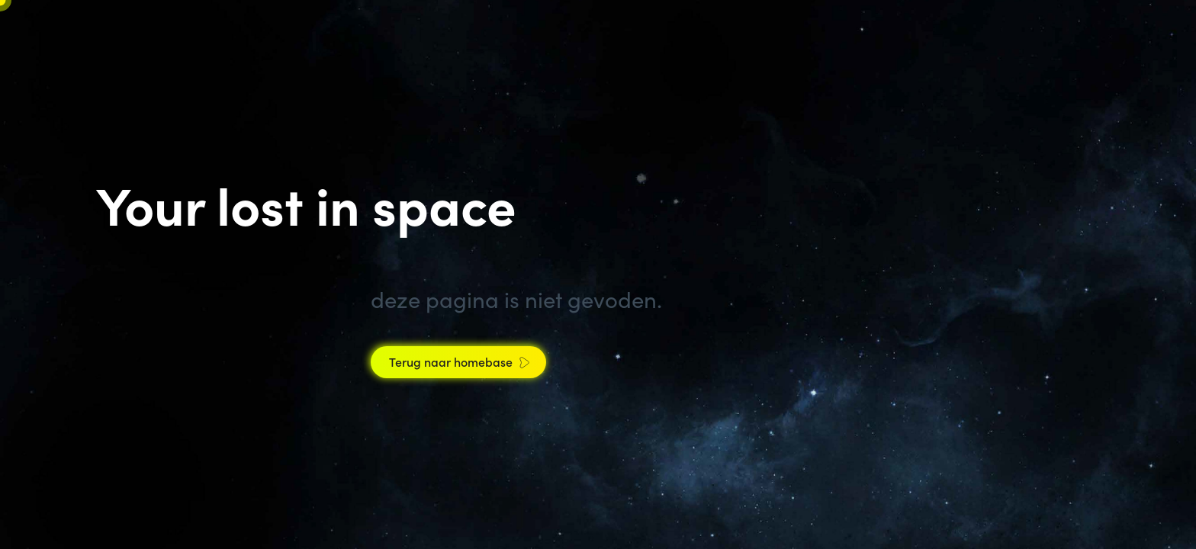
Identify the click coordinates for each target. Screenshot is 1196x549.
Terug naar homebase (451, 362)
